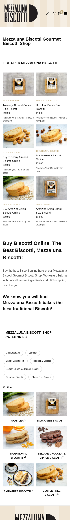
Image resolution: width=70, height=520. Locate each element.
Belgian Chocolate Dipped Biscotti (22, 369)
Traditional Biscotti (14, 153)
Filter (7, 387)
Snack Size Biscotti (13, 101)
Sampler (33, 353)
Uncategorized (13, 353)
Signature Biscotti (14, 377)
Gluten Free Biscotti (41, 377)
